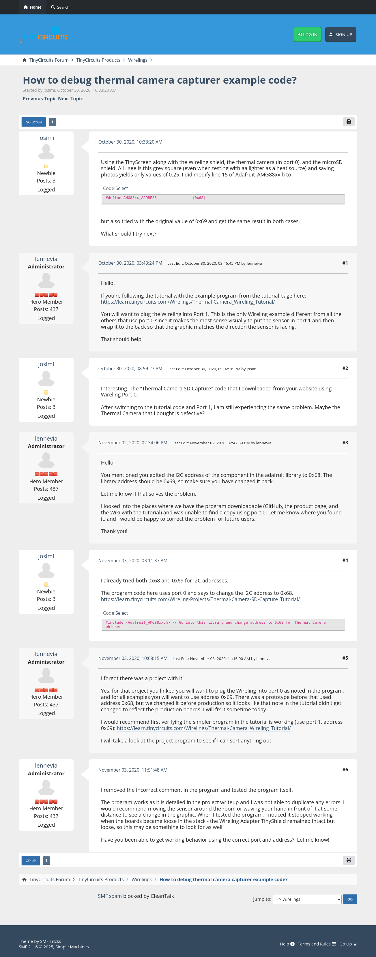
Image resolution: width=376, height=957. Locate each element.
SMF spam (110, 897)
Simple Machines (74, 947)
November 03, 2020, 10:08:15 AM (134, 659)
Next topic (70, 99)
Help (284, 944)
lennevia (46, 259)
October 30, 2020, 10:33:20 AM (131, 142)
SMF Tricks (51, 941)
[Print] (349, 122)
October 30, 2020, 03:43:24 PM (131, 263)
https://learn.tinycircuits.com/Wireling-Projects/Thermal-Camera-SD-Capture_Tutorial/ (204, 599)
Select (121, 189)
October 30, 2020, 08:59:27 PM (131, 369)
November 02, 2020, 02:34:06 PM (134, 443)
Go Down (34, 122)
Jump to (261, 900)
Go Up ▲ (348, 944)
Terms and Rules (315, 944)
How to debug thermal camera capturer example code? (165, 80)
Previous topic (40, 99)
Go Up (31, 861)
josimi (46, 138)
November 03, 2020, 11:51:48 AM (134, 770)
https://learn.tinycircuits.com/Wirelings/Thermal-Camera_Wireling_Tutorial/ (191, 302)
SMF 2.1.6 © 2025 (37, 947)
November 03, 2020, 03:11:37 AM (134, 561)
